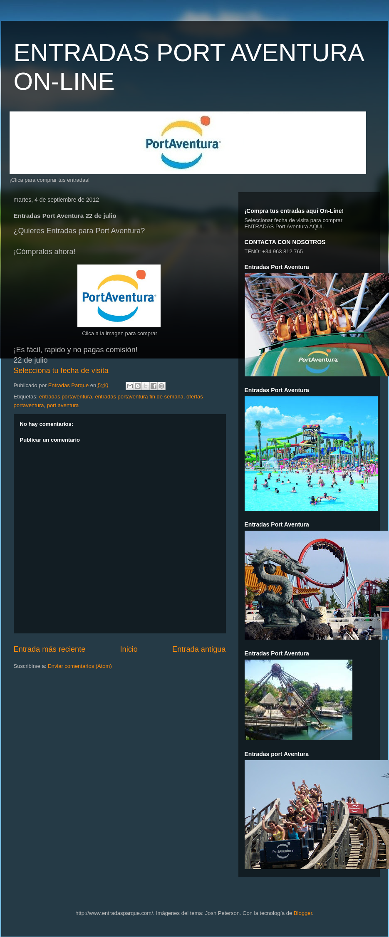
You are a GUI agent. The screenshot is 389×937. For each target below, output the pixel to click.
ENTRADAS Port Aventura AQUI (284, 226)
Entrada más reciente (50, 649)
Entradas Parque (69, 385)
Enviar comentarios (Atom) (80, 666)
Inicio (128, 649)
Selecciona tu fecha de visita (61, 370)
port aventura (63, 405)
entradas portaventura (65, 396)
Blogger (303, 913)
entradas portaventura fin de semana (139, 396)
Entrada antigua (198, 649)
